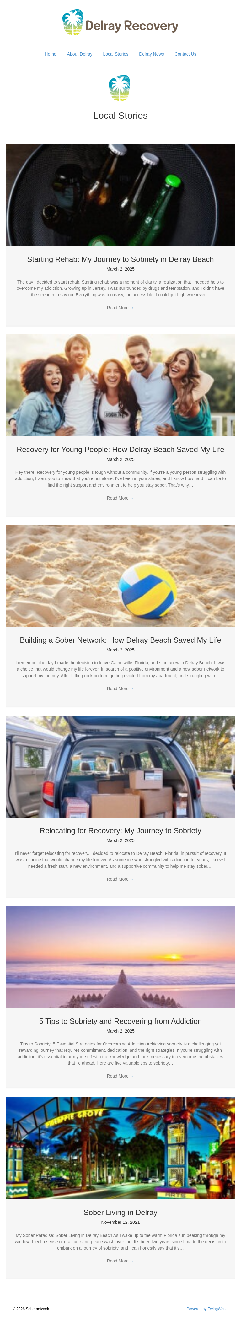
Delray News (151, 54)
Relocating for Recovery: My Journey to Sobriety (120, 830)
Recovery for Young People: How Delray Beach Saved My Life (120, 449)
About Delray (80, 54)
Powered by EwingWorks (207, 1309)
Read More (120, 307)
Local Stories (115, 54)
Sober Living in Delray (121, 1212)
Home (50, 54)
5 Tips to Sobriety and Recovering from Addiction (120, 1021)
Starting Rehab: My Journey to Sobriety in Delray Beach (120, 259)
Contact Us (185, 54)
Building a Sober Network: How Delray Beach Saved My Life (120, 640)
